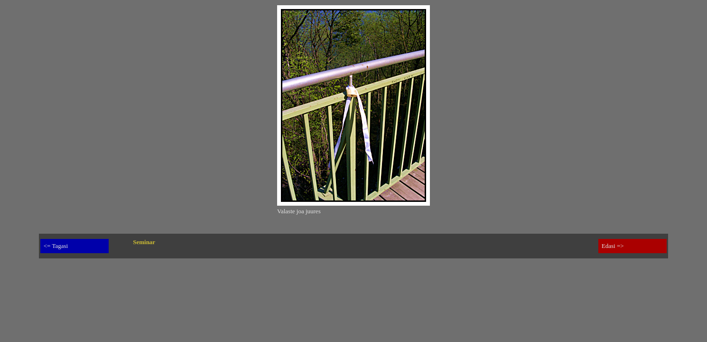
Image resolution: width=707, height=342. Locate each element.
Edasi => (613, 245)
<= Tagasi (56, 245)
